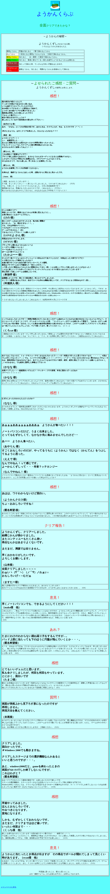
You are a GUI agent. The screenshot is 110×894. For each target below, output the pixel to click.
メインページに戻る (8, 887)
